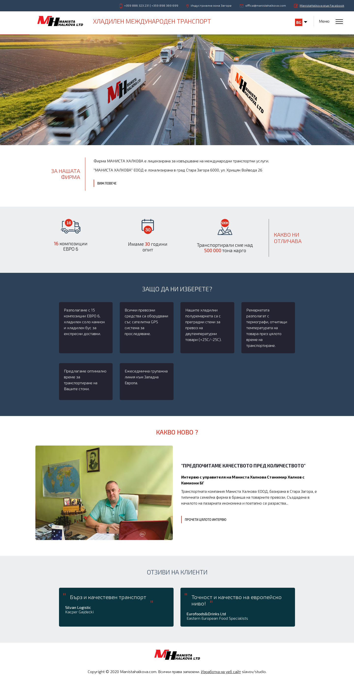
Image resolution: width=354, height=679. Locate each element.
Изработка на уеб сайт (221, 671)
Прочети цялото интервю (205, 520)
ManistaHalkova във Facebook (322, 5)
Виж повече (107, 183)
